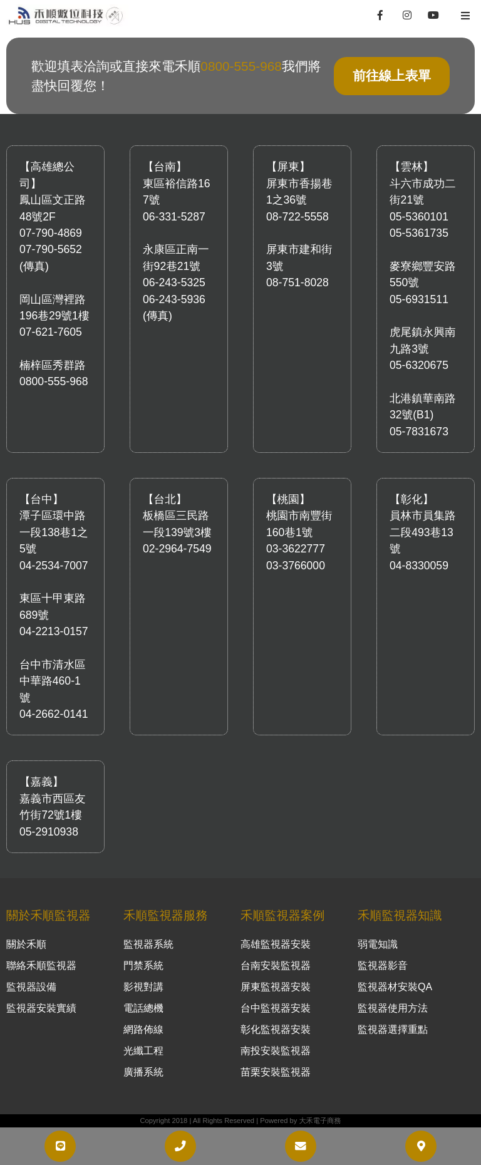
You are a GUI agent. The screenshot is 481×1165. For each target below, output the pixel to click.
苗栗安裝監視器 (275, 1072)
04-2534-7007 (53, 565)
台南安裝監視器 (275, 965)
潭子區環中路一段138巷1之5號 (53, 532)
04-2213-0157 (53, 631)
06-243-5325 (174, 282)
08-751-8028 (297, 282)
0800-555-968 (241, 66)
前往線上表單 (392, 75)
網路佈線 (143, 1029)
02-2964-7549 (177, 548)
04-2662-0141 (53, 714)
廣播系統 (143, 1072)
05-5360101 (419, 216)
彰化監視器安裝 (275, 1029)
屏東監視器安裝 (275, 986)
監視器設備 (31, 986)
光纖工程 (143, 1050)
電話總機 (143, 1008)
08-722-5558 (297, 216)
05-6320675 (419, 365)
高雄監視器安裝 (275, 944)
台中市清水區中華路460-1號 (52, 681)
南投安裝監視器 (275, 1050)
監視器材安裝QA (395, 986)
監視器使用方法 (393, 1008)
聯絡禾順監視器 (41, 965)
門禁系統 (143, 965)
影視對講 (143, 986)
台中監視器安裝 (275, 1008)
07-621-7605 (50, 332)
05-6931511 (419, 299)
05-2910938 (48, 832)
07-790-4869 (50, 233)
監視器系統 (148, 944)
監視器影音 (383, 965)
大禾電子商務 (320, 1120)
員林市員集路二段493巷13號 (423, 532)
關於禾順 (26, 944)
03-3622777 (295, 548)
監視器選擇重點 (393, 1029)
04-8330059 (419, 565)
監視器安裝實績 (41, 1008)
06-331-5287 (174, 216)
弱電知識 (378, 944)
